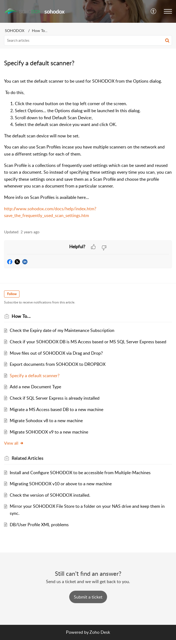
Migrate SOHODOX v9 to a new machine (49, 432)
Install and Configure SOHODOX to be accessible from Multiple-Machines (80, 473)
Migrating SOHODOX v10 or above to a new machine (61, 484)
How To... (39, 30)
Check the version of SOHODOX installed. (50, 495)
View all (14, 443)
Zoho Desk (99, 632)
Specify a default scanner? (34, 376)
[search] (88, 40)
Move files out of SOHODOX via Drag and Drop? (56, 353)
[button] (154, 11)
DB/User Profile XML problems (39, 525)
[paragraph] (88, 148)
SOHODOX (14, 30)
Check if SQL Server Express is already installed (54, 398)
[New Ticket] (88, 597)
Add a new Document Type (35, 387)
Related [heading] (27, 458)
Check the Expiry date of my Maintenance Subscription (62, 330)
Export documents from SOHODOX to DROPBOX (57, 364)
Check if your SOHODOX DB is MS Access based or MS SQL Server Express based (88, 342)
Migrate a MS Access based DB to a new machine (56, 409)
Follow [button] (11, 294)
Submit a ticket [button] (88, 597)
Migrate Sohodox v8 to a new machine (46, 421)
